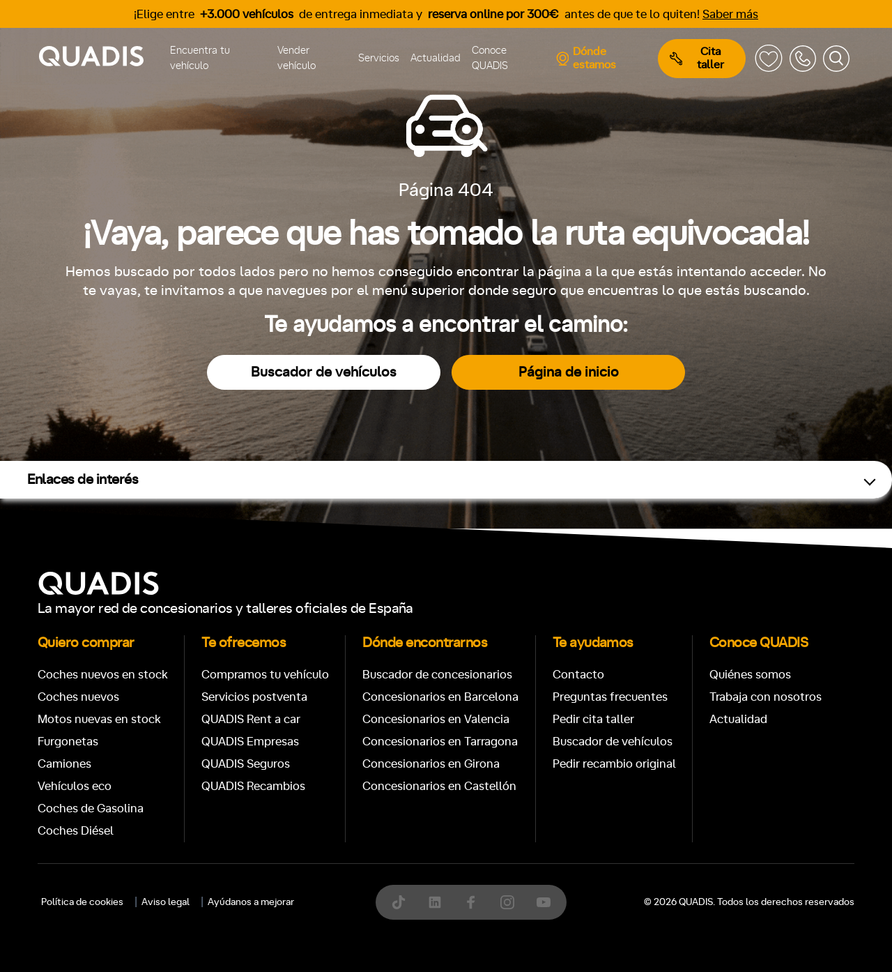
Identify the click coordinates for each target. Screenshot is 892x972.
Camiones (64, 764)
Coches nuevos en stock (103, 675)
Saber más (730, 14)
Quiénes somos (750, 675)
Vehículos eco (75, 786)
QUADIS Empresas (250, 741)
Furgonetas (68, 741)
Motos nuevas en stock (99, 719)
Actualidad (435, 58)
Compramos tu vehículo (265, 675)
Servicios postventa (254, 697)
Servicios (378, 58)
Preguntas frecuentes (610, 697)
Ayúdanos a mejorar (251, 902)
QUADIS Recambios (253, 786)
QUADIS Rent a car (250, 719)
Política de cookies (82, 902)
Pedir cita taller (593, 719)
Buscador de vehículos (324, 372)
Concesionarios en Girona (431, 764)
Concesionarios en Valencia (435, 719)
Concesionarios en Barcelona (440, 697)
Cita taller (697, 58)
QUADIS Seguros (245, 764)
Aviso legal (165, 902)
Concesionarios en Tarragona (440, 741)
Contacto (578, 675)
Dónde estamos (585, 58)
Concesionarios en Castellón (439, 786)
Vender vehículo (296, 58)
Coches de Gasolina (91, 808)
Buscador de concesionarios (437, 675)
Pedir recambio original (614, 764)
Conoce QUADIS (490, 58)
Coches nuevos (78, 697)
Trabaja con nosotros (765, 697)
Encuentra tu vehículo (200, 58)
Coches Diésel (76, 831)
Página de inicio (568, 372)
